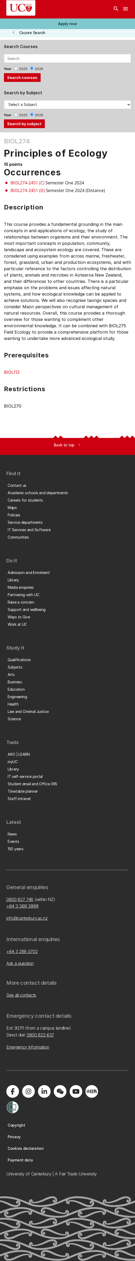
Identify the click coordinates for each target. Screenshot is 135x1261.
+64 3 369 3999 (22, 906)
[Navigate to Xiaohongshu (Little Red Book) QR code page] (91, 1091)
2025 (23, 69)
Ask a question (20, 963)
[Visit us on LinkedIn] (44, 1091)
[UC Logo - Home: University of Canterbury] (20, 8)
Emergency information (27, 1047)
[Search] (116, 9)
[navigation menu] (125, 9)
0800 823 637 (40, 1035)
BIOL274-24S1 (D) (28, 190)
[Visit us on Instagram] (28, 1091)
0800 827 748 (19, 899)
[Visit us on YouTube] (76, 1091)
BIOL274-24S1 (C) (27, 183)
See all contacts (21, 995)
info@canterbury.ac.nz (26, 918)
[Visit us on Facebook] (12, 1091)
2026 (39, 69)
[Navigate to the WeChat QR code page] (60, 1091)
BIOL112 (12, 372)
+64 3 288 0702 (22, 951)
